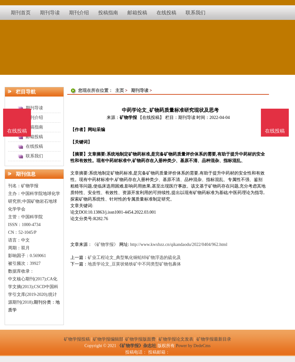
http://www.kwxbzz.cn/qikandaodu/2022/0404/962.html (178, 244)
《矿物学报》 (105, 244)
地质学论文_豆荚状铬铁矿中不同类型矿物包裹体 (134, 264)
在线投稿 (275, 130)
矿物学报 (128, 117)
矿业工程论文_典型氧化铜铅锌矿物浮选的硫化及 (134, 257)
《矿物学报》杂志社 (136, 345)
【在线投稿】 (151, 117)
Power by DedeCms (193, 345)
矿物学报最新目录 (213, 339)
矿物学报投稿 (77, 339)
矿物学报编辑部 (108, 339)
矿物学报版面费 (140, 339)
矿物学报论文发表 (176, 339)
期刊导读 (139, 90)
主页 (119, 90)
